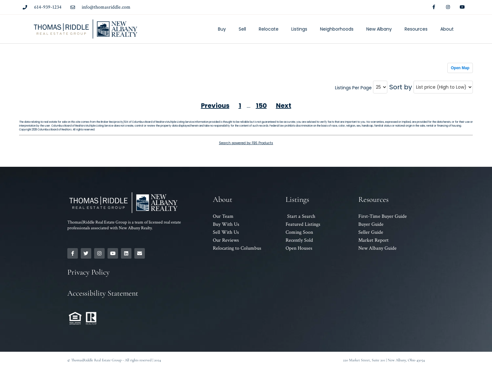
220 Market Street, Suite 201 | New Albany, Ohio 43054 (384, 360)
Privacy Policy (88, 272)
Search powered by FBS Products (246, 143)
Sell (242, 29)
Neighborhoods (337, 29)
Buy (222, 29)
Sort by (400, 87)
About (447, 29)
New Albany (379, 29)
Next (283, 105)
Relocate (269, 29)
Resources (416, 29)
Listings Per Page (353, 87)
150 (261, 105)
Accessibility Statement (102, 293)
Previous (215, 105)
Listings (299, 29)
